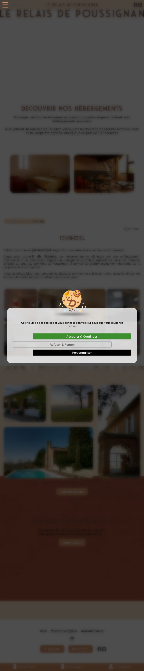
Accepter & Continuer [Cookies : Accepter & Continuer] (81, 336)
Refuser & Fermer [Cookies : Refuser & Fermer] (62, 344)
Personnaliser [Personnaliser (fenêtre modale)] (82, 352)
